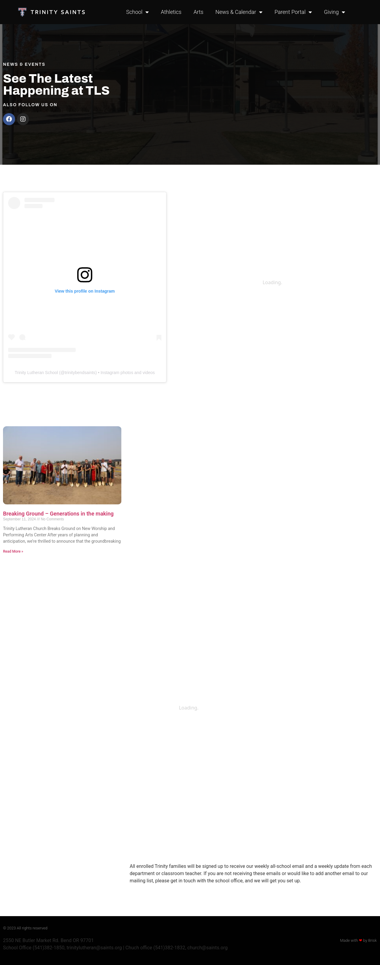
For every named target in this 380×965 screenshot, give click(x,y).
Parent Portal (293, 12)
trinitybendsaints (80, 372)
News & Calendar (238, 12)
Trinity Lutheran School (36, 372)
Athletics (171, 12)
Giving (334, 12)
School (137, 12)
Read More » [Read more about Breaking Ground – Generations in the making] (13, 551)
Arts (199, 12)
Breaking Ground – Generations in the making (58, 513)
